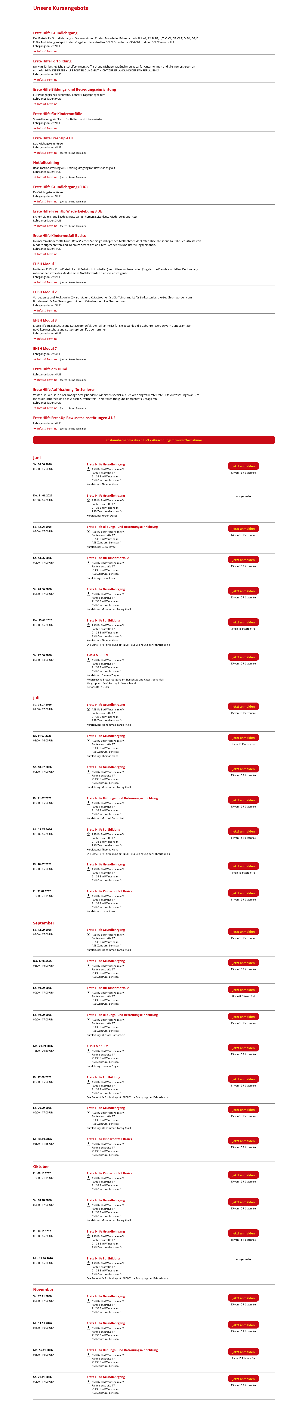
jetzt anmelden (243, 466)
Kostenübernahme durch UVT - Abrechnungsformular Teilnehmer (154, 440)
